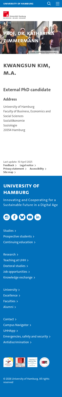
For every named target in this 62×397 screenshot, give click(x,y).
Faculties (9, 301)
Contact (8, 319)
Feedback (8, 165)
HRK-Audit (30, 360)
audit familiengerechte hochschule (8, 362)
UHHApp (9, 331)
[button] (49, 3)
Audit (18, 359)
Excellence (10, 295)
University (10, 290)
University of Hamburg (18, 3)
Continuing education (18, 242)
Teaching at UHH (14, 260)
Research (9, 254)
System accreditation (44, 360)
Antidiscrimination (16, 342)
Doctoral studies (14, 266)
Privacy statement (13, 168)
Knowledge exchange (18, 277)
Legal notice (26, 165)
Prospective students (17, 236)
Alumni (8, 307)
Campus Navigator (16, 325)
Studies (8, 231)
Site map (8, 172)
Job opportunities (15, 272)
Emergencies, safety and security (25, 336)
